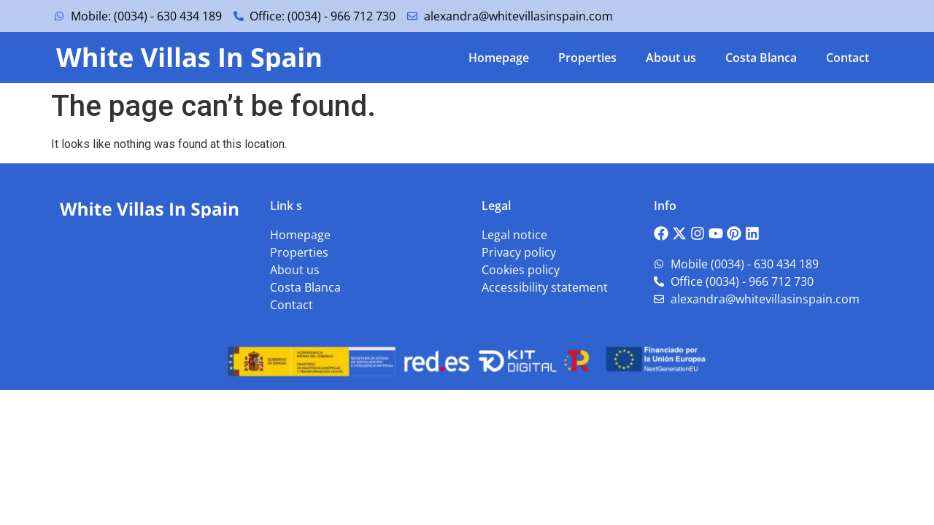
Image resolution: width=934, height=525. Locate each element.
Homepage (498, 58)
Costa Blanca (761, 58)
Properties (587, 58)
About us (671, 58)
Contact (847, 58)
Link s (286, 206)
